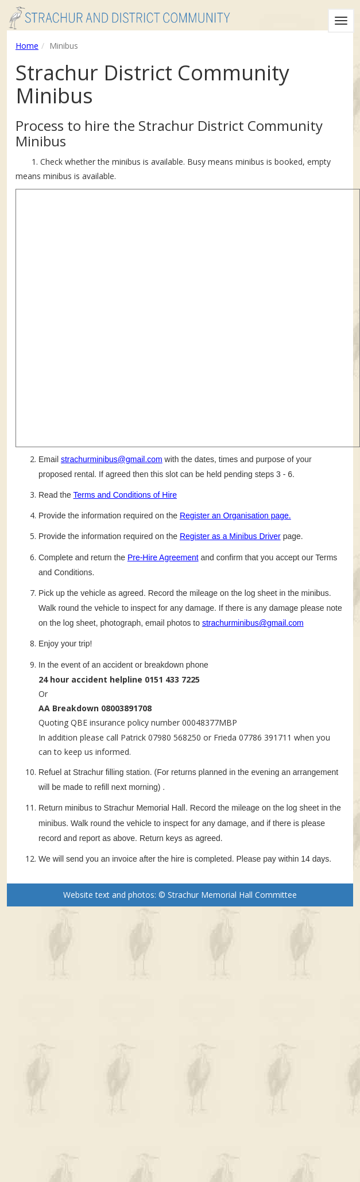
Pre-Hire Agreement (163, 557)
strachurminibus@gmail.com (111, 459)
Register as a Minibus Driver (230, 536)
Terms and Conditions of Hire (125, 494)
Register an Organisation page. (235, 515)
